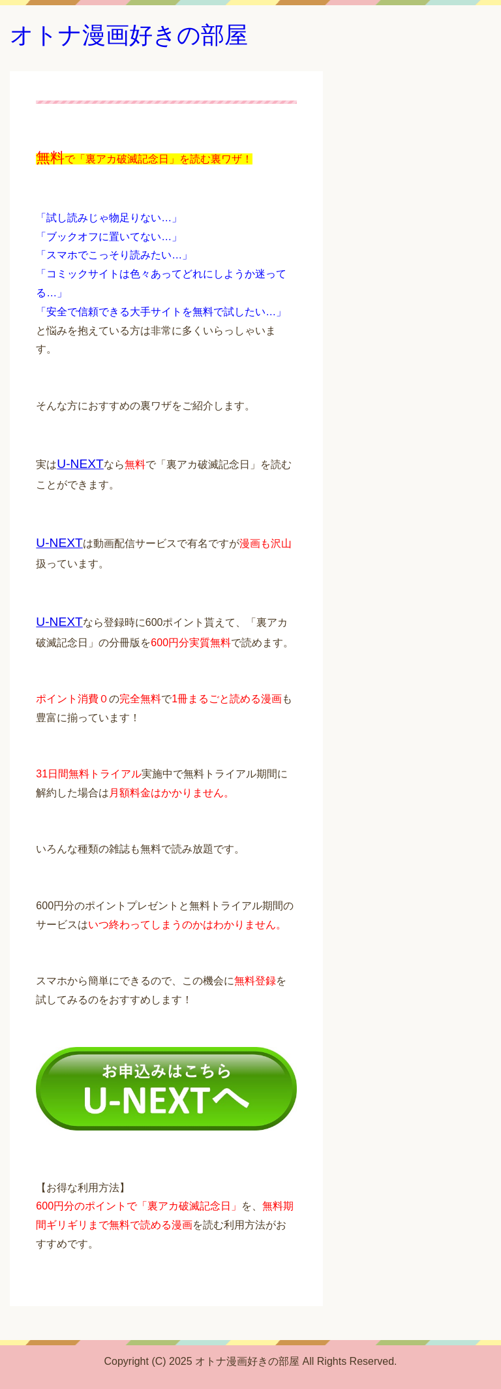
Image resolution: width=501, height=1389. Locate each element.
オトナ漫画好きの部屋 (129, 35)
